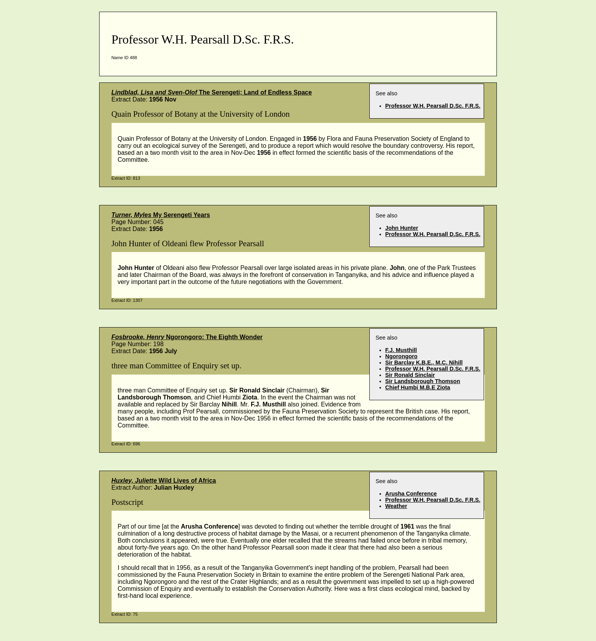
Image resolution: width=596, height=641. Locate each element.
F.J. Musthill (401, 350)
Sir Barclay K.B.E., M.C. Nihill (424, 362)
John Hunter (401, 228)
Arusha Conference (411, 493)
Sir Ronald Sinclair (410, 375)
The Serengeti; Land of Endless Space (212, 92)
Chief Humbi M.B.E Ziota (417, 387)
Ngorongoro (401, 356)
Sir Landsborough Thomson (422, 381)
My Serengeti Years (161, 215)
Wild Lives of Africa (164, 480)
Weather (396, 506)
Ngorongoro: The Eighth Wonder (187, 337)
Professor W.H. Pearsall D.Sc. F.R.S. (433, 106)
